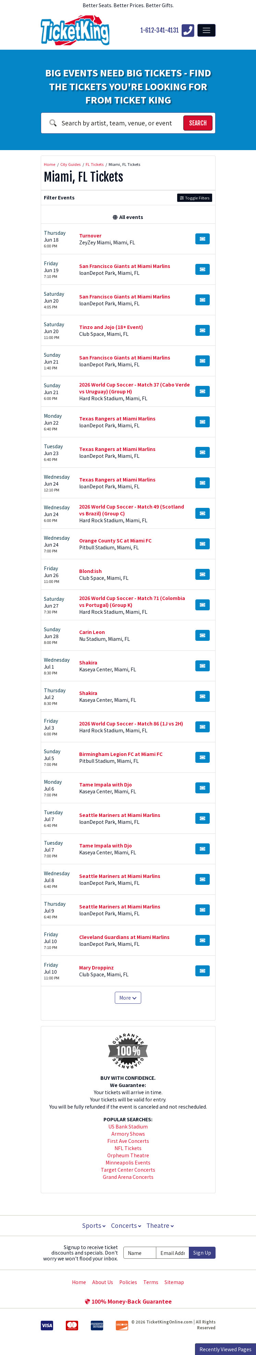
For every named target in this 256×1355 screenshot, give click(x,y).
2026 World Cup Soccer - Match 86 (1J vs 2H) (131, 723)
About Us (102, 1282)
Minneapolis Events (128, 1162)
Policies (128, 1282)
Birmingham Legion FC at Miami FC (120, 753)
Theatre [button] (161, 1225)
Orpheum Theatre (128, 1155)
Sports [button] (93, 1225)
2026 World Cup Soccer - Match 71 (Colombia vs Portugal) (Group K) (132, 601)
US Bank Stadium (128, 1126)
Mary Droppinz (96, 967)
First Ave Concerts (128, 1140)
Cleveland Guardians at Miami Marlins (124, 936)
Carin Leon (92, 631)
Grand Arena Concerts (128, 1176)
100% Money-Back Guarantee (128, 1301)
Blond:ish (90, 570)
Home (79, 1282)
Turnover (90, 235)
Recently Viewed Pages (225, 1349)
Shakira (88, 662)
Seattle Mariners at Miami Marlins (119, 814)
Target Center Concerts (128, 1169)
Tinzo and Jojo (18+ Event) (111, 327)
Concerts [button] (126, 1225)
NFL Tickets (128, 1148)
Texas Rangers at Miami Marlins (117, 418)
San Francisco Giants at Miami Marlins (124, 266)
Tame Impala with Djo (105, 784)
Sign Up (202, 1252)
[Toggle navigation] (206, 30)
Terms (150, 1282)
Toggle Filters (194, 197)
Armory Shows (128, 1133)
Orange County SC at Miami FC (115, 540)
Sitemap (174, 1282)
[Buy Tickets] (202, 238)
